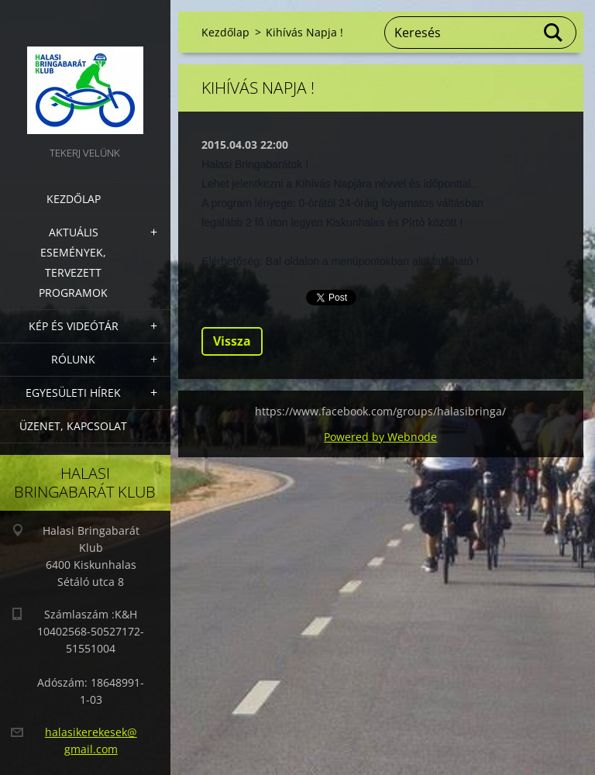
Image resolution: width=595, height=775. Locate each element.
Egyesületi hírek (73, 392)
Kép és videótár (74, 326)
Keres (554, 32)
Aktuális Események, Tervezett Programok (73, 262)
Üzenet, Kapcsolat (73, 425)
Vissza (232, 341)
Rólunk (73, 359)
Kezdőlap (73, 198)
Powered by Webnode (380, 436)
